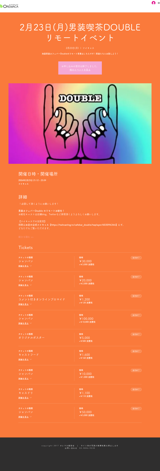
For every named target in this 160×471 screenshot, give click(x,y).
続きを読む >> (25, 237)
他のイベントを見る (80, 70)
